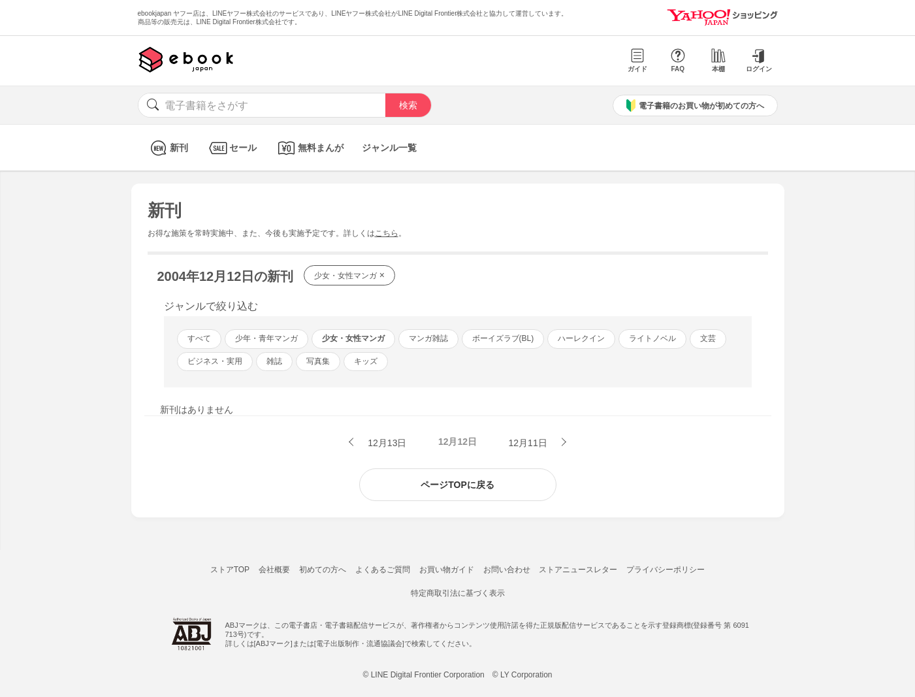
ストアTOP (229, 569)
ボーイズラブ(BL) (503, 338)
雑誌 (274, 361)
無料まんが (309, 148)
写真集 (318, 361)
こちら (386, 233)
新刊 (167, 148)
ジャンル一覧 (389, 147)
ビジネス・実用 (214, 361)
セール (231, 148)
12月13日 (385, 443)
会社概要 (274, 569)
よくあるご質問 (382, 569)
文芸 (708, 338)
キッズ (365, 361)
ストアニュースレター (578, 569)
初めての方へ (322, 569)
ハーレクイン (581, 338)
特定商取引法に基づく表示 (458, 593)
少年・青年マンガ (266, 338)
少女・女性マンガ (349, 275)
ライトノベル (652, 338)
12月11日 (529, 443)
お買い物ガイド (446, 569)
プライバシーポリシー (665, 569)
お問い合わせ (506, 569)
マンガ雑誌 (428, 338)
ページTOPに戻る (457, 484)
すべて (199, 338)
